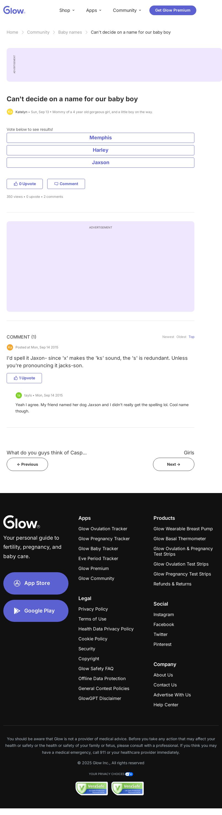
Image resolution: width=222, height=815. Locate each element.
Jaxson (100, 162)
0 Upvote (25, 183)
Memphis (100, 137)
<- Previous (27, 464)
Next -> (173, 464)
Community (38, 32)
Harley (101, 150)
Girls (189, 453)
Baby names (70, 32)
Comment (66, 183)
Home (12, 32)
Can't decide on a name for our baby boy (131, 32)
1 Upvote (24, 377)
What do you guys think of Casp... (47, 453)
